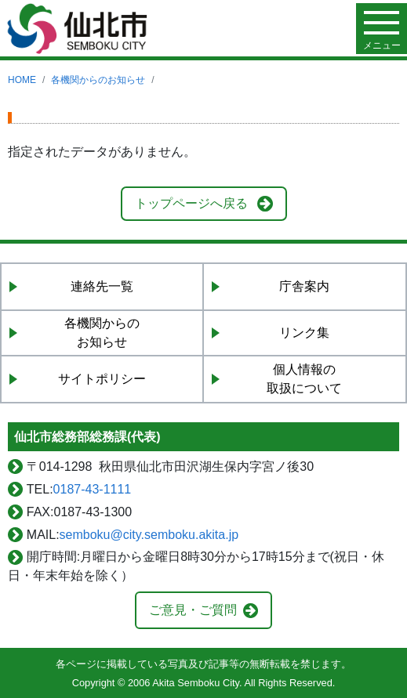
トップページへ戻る (191, 203)
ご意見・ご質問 (193, 610)
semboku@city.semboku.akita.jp (149, 534)
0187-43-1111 (92, 489)
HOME (22, 79)
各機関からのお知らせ (98, 79)
